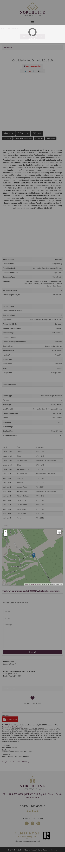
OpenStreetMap (36, 584)
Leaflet (27, 584)
